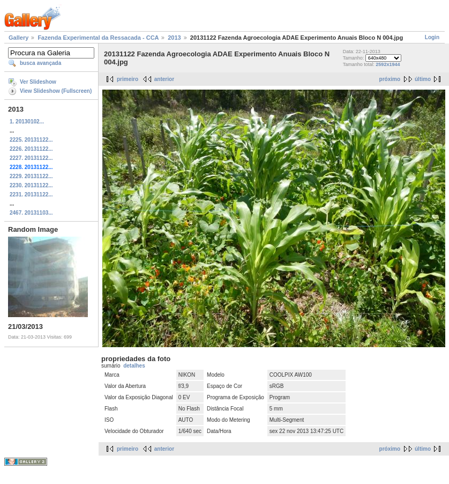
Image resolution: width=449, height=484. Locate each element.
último (423, 79)
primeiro (127, 79)
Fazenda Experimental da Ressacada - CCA (98, 37)
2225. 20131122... (31, 140)
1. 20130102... (27, 121)
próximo (389, 79)
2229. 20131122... (31, 176)
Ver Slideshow (38, 82)
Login (432, 37)
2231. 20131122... (31, 194)
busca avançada (40, 63)
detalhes (134, 366)
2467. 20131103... (31, 213)
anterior (164, 79)
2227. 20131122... (31, 158)
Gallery (18, 37)
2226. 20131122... (31, 149)
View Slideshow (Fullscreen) (56, 91)
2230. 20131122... (31, 185)
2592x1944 (388, 64)
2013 (174, 37)
